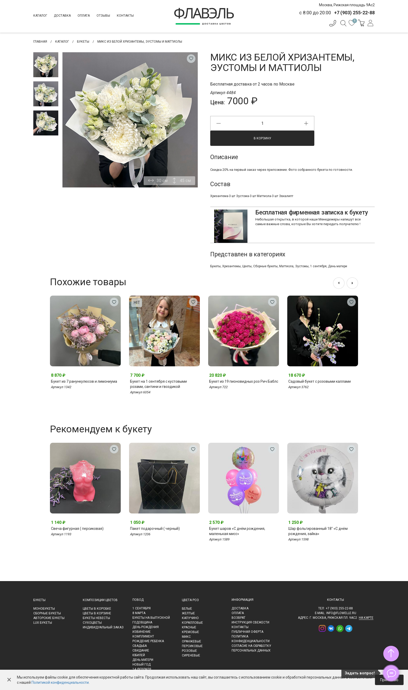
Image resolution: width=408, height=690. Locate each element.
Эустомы (302, 266)
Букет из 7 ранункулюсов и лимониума (84, 381)
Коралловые (192, 622)
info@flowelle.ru (341, 613)
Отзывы (103, 15)
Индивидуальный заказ (103, 627)
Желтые (188, 613)
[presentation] (339, 283)
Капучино (190, 618)
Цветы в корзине (97, 613)
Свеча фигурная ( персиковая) (77, 528)
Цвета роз (190, 600)
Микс (186, 637)
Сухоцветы (92, 622)
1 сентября (318, 266)
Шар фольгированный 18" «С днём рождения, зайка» (318, 531)
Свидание (140, 650)
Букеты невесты (96, 618)
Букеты (215, 266)
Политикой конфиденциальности (60, 682)
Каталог (40, 15)
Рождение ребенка (148, 641)
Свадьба (139, 646)
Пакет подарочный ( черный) (155, 528)
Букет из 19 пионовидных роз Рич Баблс (243, 381)
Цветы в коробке (97, 608)
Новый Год (141, 664)
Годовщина (142, 622)
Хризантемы (231, 266)
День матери (337, 266)
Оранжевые (191, 641)
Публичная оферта (247, 632)
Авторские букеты (49, 618)
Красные (189, 627)
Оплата (84, 15)
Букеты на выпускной (151, 618)
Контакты (125, 15)
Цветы (247, 266)
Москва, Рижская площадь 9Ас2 (347, 5)
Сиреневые (191, 655)
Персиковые (192, 646)
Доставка (62, 15)
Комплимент (143, 636)
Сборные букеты (265, 266)
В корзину (262, 138)
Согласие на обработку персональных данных (251, 648)
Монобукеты (44, 608)
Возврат (238, 618)
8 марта (138, 613)
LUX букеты (42, 622)
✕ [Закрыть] (9, 680)
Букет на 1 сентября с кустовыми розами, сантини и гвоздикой (158, 384)
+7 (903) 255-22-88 (339, 608)
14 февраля (141, 669)
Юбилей (138, 655)
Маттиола (286, 266)
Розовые (189, 651)
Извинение (141, 632)
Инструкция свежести (250, 622)
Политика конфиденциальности (251, 639)
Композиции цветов (100, 600)
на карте (366, 618)
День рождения (145, 627)
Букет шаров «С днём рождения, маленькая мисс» (237, 531)
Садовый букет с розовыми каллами (319, 381)
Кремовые (190, 632)
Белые (187, 608)
